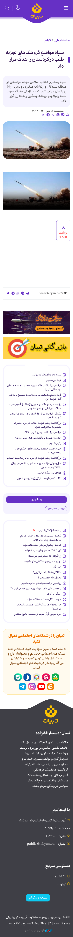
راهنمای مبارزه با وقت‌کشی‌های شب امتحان (38, 438)
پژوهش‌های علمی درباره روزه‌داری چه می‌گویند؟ (35, 588)
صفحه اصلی (62, 40)
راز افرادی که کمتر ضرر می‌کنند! (44, 556)
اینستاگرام (32, 687)
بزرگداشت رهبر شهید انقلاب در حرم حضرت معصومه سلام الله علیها (37, 425)
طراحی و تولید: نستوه (38, 930)
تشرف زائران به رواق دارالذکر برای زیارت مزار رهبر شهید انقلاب (35, 416)
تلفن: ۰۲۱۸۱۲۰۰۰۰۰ (55, 836)
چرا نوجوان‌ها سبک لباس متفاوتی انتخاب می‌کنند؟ (39, 607)
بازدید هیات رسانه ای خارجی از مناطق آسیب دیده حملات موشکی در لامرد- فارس (35, 406)
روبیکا (36, 677)
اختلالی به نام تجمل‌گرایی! (47, 572)
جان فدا (57, 567)
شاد (55, 677)
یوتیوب (41, 687)
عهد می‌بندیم (53, 380)
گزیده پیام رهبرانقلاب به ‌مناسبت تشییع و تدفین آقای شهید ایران (34, 397)
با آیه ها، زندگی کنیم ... (48, 530)
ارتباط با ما (60, 876)
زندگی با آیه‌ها (54, 594)
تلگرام (22, 687)
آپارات (46, 677)
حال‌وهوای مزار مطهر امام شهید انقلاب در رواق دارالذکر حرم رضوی (36, 465)
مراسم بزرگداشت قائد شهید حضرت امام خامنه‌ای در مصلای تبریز (34, 387)
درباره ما (61, 884)
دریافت (63, 233)
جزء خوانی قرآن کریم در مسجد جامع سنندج (37, 614)
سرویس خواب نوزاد (56, 509)
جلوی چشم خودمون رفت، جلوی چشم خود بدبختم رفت (38, 451)
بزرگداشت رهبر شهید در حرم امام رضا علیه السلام (34, 458)
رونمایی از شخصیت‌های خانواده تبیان (41, 583)
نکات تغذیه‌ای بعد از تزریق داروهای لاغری (39, 478)
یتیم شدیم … (53, 443)
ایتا (51, 687)
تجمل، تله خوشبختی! (49, 578)
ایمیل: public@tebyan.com (46, 843)
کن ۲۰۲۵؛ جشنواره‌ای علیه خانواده (43, 550)
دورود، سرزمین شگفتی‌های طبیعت (42, 561)
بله (18, 677)
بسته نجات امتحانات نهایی (47, 375)
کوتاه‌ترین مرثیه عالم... (49, 473)
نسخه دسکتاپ (37, 897)
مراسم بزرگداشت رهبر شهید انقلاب (42, 432)
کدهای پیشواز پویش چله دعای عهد (42, 545)
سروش (27, 677)
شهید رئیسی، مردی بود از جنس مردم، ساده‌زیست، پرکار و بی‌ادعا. (40, 538)
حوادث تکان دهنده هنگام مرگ (44, 599)
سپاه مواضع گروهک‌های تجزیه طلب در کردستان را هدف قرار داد (35, 59)
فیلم (48, 40)
